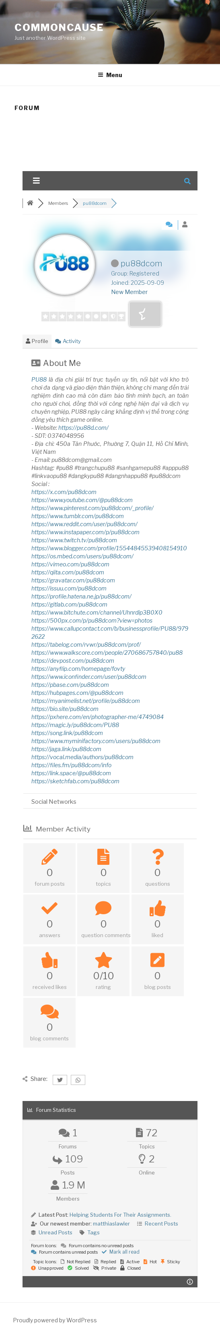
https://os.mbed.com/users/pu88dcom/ (82, 556)
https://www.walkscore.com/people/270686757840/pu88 (107, 652)
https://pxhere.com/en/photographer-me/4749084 (97, 716)
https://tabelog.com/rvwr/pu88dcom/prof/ (86, 644)
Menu (110, 74)
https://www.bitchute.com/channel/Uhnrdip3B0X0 (96, 612)
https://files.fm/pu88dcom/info (71, 765)
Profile (37, 341)
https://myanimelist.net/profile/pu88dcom (85, 700)
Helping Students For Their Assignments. (120, 1214)
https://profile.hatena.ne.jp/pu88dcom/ (81, 596)
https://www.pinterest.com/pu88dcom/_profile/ (92, 508)
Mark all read (121, 1252)
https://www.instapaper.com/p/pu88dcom (85, 532)
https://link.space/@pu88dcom (71, 773)
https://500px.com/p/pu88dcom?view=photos (91, 620)
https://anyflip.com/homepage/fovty (78, 668)
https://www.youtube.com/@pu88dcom (82, 499)
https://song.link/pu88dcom (67, 732)
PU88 (39, 379)
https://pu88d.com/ (83, 427)
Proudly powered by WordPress (55, 1320)
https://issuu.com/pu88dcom (69, 588)
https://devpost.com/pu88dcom (72, 660)
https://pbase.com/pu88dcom (70, 684)
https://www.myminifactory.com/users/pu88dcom (95, 740)
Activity (68, 341)
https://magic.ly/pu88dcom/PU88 (75, 724)
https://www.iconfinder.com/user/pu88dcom (88, 676)
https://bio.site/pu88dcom (65, 708)
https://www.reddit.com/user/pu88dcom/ (84, 524)
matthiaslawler (111, 1223)
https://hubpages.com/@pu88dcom (77, 692)
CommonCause (59, 27)
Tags (93, 1232)
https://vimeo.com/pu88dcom (70, 564)
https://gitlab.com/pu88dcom (69, 604)
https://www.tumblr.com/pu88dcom (77, 516)
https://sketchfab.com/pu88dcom (75, 781)
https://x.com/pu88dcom (64, 491)
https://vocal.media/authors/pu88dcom (82, 757)
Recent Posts (161, 1223)
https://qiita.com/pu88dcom (67, 572)
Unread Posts (55, 1232)
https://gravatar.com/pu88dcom (73, 580)
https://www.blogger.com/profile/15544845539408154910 (109, 548)
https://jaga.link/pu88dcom (66, 749)
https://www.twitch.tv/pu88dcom (74, 540)
